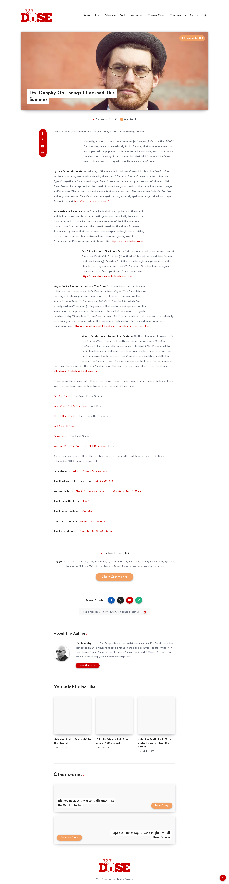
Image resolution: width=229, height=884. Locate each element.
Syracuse (169, 561)
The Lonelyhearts (130, 565)
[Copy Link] (114, 611)
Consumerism (178, 15)
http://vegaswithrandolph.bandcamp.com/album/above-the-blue (111, 326)
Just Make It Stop (64, 426)
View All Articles (87, 666)
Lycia (143, 561)
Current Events (157, 15)
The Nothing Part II (65, 416)
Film (97, 15)
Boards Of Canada (77, 561)
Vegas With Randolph (152, 565)
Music (87, 15)
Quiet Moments (155, 561)
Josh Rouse (100, 561)
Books (123, 15)
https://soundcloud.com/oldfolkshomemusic (107, 276)
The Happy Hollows (109, 565)
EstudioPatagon (125, 879)
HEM (91, 561)
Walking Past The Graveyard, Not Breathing (80, 446)
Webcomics (137, 15)
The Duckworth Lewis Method (81, 565)
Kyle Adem (113, 561)
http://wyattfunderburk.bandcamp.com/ (76, 371)
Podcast (194, 15)
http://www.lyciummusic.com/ (91, 201)
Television (110, 15)
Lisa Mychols (127, 561)
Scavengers (60, 436)
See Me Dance (62, 396)
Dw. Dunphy (83, 643)
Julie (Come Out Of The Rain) (71, 406)
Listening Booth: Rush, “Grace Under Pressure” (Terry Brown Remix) (155, 743)
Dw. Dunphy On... (112, 553)
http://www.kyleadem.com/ (127, 241)
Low (137, 561)
